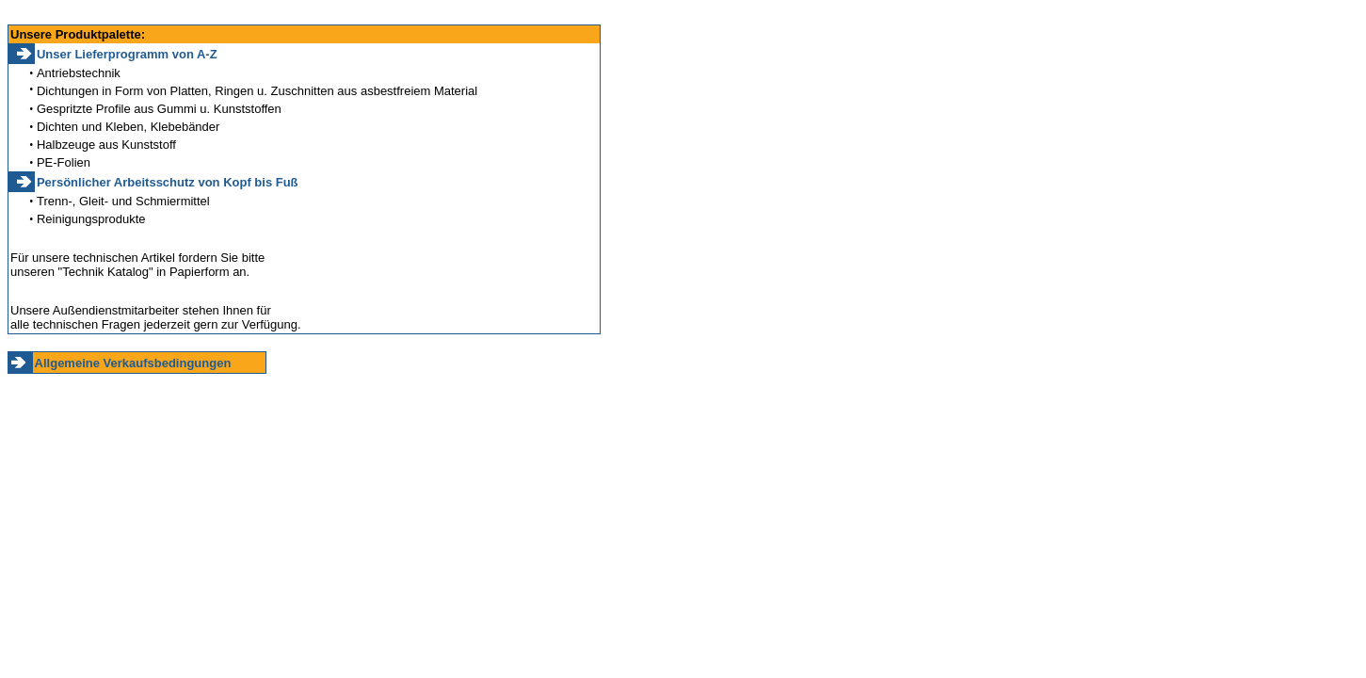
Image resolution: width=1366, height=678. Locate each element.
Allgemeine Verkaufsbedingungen (133, 363)
